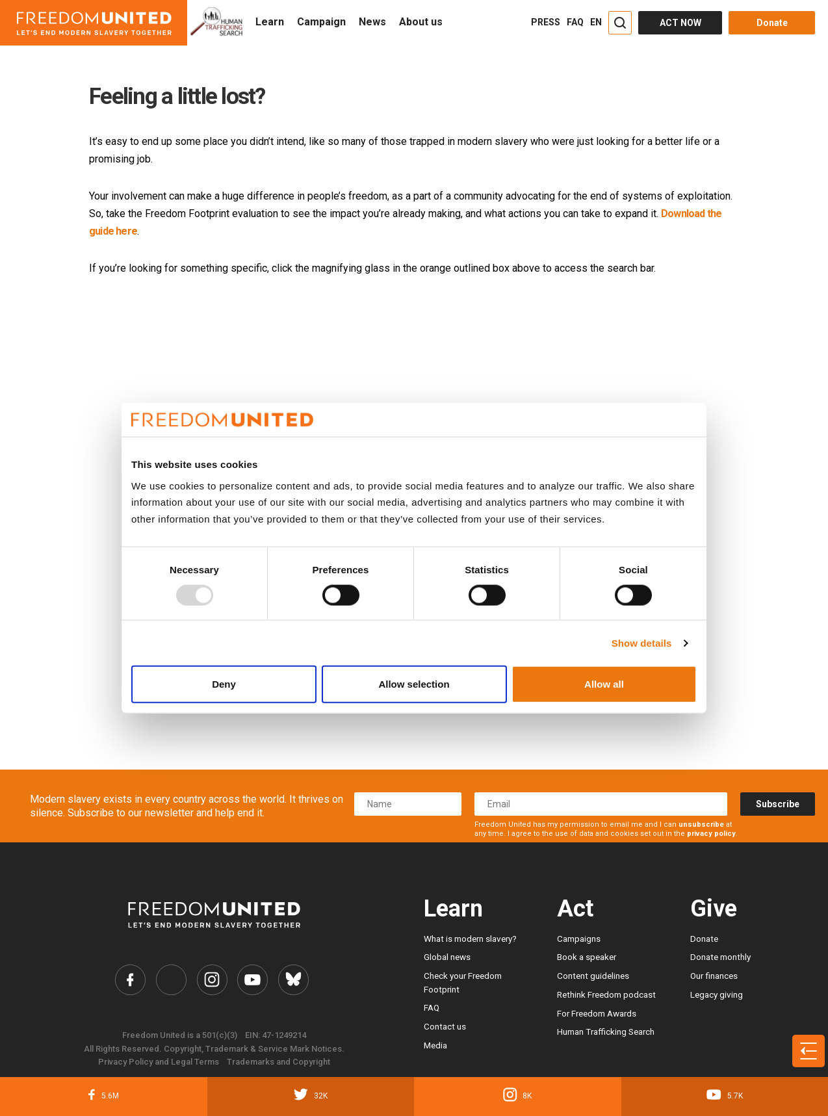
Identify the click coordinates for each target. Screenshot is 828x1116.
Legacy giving (716, 994)
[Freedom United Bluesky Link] (294, 980)
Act (575, 908)
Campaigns (579, 938)
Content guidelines (593, 975)
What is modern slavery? (470, 938)
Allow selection (413, 684)
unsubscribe (701, 824)
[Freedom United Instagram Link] (211, 980)
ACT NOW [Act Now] (680, 23)
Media (435, 1045)
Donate (704, 938)
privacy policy (711, 833)
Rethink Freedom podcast (606, 994)
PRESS (545, 22)
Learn (269, 22)
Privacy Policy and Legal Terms (158, 1062)
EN (596, 22)
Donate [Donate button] (772, 23)
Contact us (445, 1026)
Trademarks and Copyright (278, 1062)
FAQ (575, 22)
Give (713, 908)
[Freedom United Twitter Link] (170, 980)
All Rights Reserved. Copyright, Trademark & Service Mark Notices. (214, 1049)
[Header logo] (93, 22)
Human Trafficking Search (605, 1031)
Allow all (604, 684)
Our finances (714, 975)
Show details (642, 642)
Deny (224, 684)
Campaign (321, 22)
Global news (447, 957)
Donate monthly (720, 957)
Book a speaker (586, 957)
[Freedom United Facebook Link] (129, 980)
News (372, 22)
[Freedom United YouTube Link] (253, 980)
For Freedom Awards (596, 1013)
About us (421, 22)
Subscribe (777, 804)
